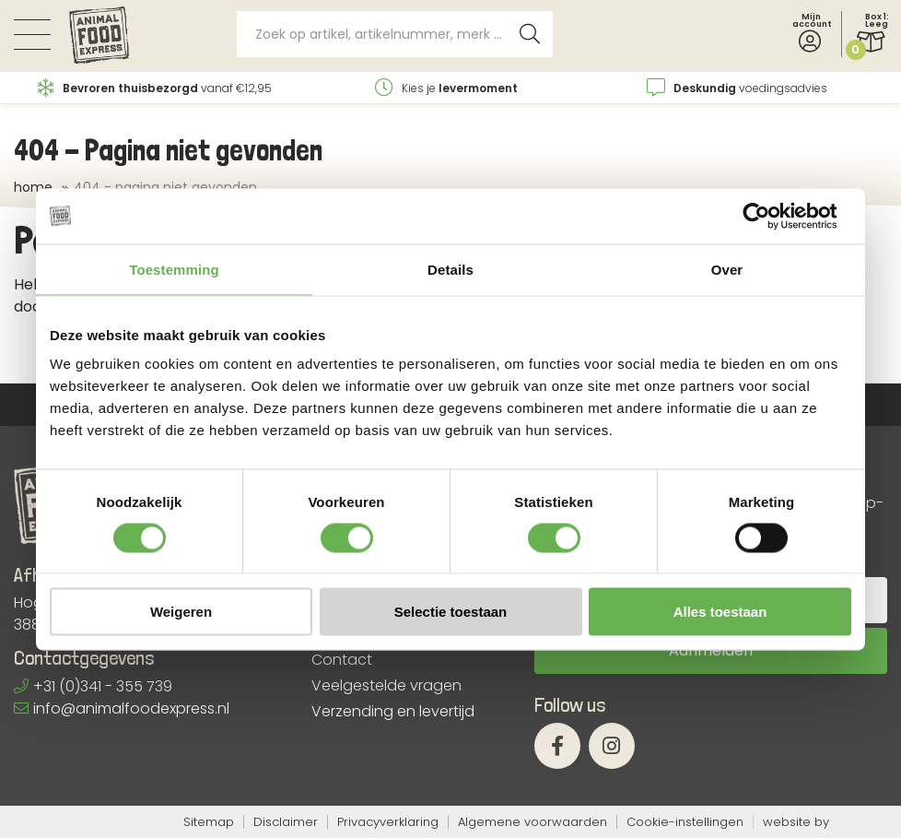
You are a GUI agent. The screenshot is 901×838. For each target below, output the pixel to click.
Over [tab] (727, 269)
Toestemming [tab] (174, 269)
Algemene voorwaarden (532, 822)
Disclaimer (285, 822)
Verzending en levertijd (392, 712)
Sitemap (208, 822)
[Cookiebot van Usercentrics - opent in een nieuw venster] (770, 216)
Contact (341, 660)
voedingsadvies (737, 88)
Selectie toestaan (451, 612)
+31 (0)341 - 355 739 (93, 686)
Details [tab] (450, 269)
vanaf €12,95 (155, 88)
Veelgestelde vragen (386, 686)
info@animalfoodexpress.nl (121, 708)
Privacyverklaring (388, 822)
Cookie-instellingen (684, 822)
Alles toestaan (720, 612)
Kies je (446, 88)
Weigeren (181, 612)
